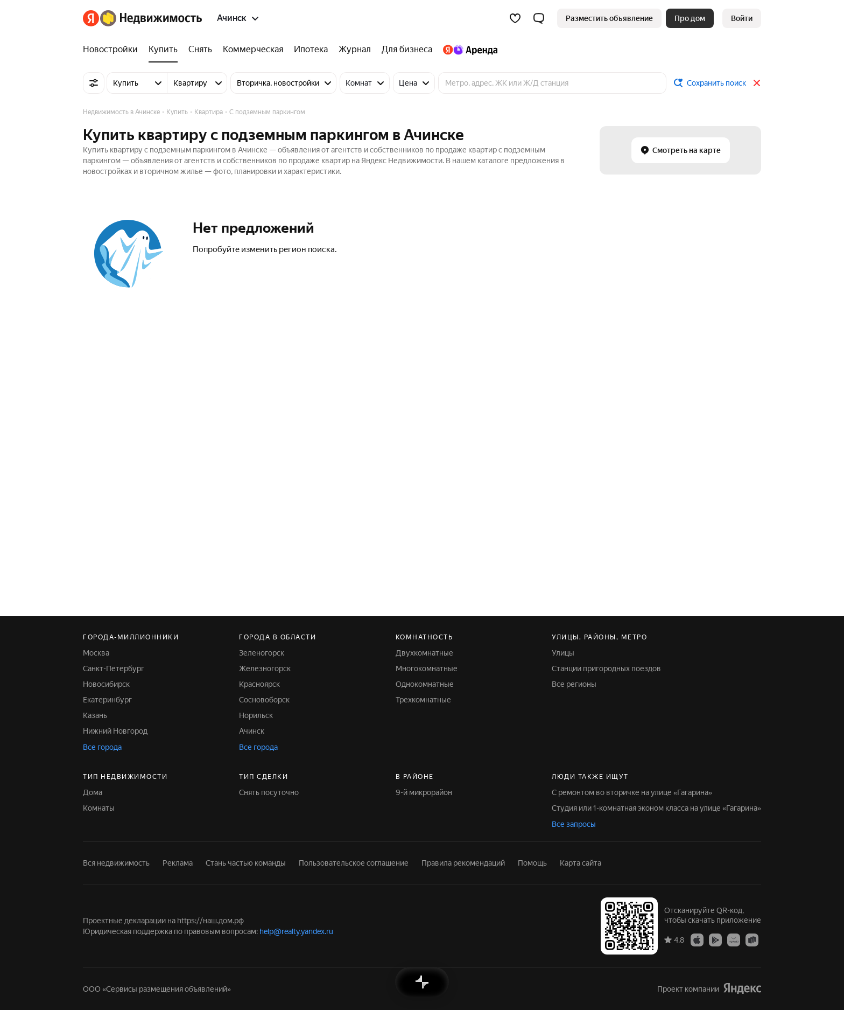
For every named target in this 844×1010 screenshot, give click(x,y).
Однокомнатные (425, 684)
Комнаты (99, 808)
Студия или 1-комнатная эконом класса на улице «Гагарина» (656, 808)
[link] (741, 18)
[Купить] (163, 49)
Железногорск (265, 668)
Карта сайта (580, 863)
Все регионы (574, 684)
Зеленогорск (261, 653)
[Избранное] (515, 18)
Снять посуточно (269, 792)
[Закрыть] (756, 83)
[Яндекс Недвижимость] (151, 18)
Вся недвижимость (116, 863)
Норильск (256, 715)
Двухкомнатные (424, 653)
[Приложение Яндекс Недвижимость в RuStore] (751, 939)
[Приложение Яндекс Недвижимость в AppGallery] (733, 939)
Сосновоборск (264, 699)
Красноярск (259, 684)
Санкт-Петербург (113, 668)
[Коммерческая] (253, 49)
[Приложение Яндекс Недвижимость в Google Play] (715, 939)
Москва (96, 653)
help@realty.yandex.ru (296, 931)
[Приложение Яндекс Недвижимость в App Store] (697, 939)
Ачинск (251, 731)
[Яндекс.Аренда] (467, 49)
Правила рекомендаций (463, 863)
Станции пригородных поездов (606, 668)
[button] (538, 18)
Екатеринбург (107, 699)
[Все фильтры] (93, 83)
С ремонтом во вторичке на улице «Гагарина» (632, 792)
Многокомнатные (427, 668)
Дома (92, 792)
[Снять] (200, 49)
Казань (95, 715)
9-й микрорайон (424, 792)
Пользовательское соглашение (354, 863)
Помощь (532, 863)
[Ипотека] (311, 49)
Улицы (563, 653)
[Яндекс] (91, 18)
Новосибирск (106, 684)
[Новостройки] (113, 49)
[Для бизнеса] (407, 49)
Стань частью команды (246, 863)
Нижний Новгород (115, 731)
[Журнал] (354, 49)
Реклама (178, 863)
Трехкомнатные (423, 699)
